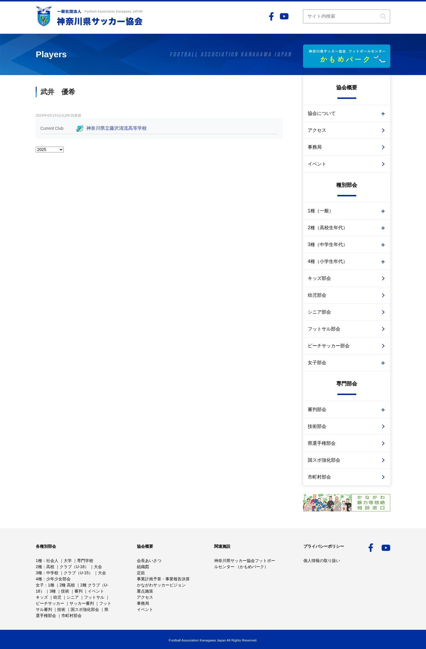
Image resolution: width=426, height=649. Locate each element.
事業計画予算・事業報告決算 (163, 579)
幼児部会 (317, 295)
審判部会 (317, 409)
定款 (141, 572)
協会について (322, 113)
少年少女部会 (58, 579)
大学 (68, 560)
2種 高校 (67, 585)
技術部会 (317, 426)
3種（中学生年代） (328, 244)
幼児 (57, 597)
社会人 (52, 560)
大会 (98, 566)
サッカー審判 (81, 603)
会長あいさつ (149, 560)
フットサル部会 (324, 328)
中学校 (52, 572)
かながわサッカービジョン (161, 585)
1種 (39, 560)
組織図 (143, 566)
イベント (317, 163)
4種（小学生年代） (328, 261)
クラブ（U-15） (78, 572)
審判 (78, 591)
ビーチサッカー (50, 603)
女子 (40, 585)
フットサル (94, 597)
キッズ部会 (319, 278)
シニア (73, 597)
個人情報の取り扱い (321, 560)
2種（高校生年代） (328, 227)
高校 (50, 566)
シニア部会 (319, 312)
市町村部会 (319, 476)
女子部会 (317, 362)
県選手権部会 (322, 443)
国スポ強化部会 (324, 460)
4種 (39, 579)
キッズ (42, 597)
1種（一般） (321, 210)
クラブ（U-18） (74, 566)
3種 (39, 572)
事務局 (315, 147)
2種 (39, 566)
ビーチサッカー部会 (329, 345)
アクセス (317, 130)
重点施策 (145, 591)
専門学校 (85, 560)
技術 (65, 591)
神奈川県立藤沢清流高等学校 (116, 128)
